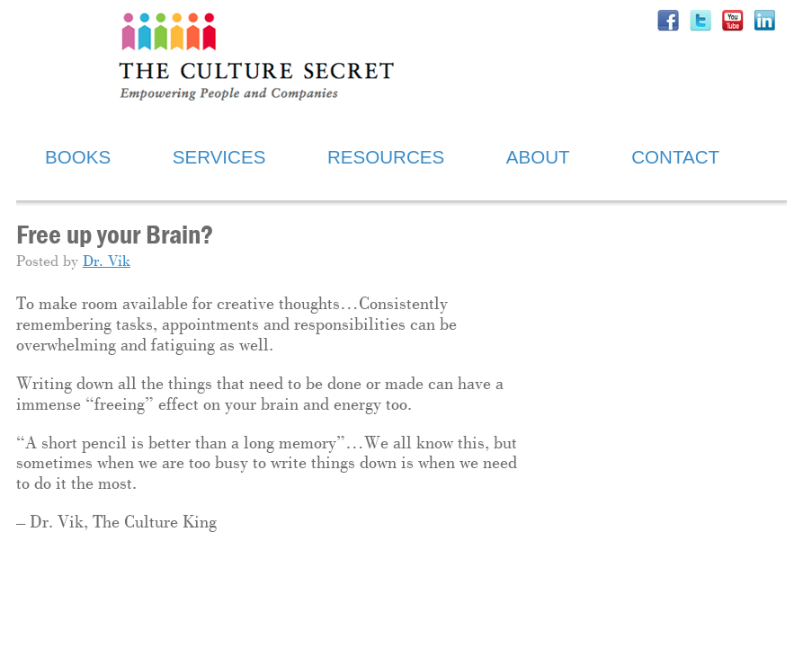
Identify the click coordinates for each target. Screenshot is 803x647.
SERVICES (219, 156)
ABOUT (538, 156)
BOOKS (78, 156)
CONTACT (675, 156)
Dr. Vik (106, 261)
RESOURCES (385, 156)
